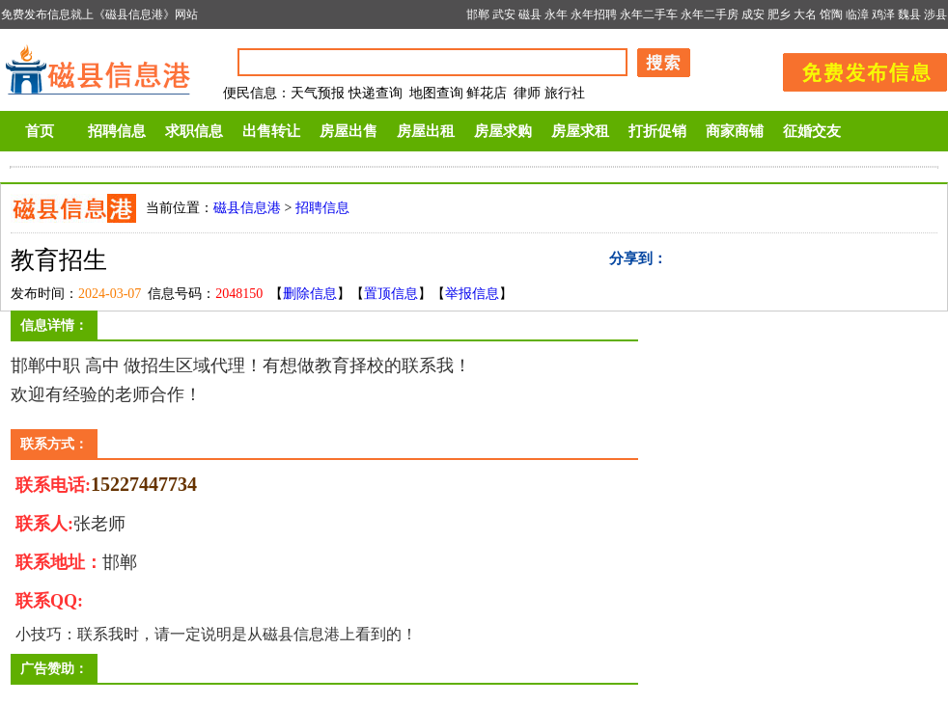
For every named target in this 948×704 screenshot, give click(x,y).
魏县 (909, 14)
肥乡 (779, 14)
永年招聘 (594, 14)
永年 (556, 14)
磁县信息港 (247, 208)
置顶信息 (391, 293)
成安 (753, 14)
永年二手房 (710, 14)
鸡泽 (883, 14)
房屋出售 (348, 131)
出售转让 (271, 131)
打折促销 (657, 131)
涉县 (935, 14)
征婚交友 (812, 131)
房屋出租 (426, 131)
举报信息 (472, 293)
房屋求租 (580, 131)
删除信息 (310, 293)
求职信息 (194, 131)
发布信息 (855, 69)
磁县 (530, 14)
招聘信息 (117, 131)
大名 (805, 14)
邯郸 (477, 14)
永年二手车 (649, 14)
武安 (504, 14)
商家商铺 (735, 131)
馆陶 (831, 14)
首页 (39, 131)
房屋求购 (503, 131)
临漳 (857, 14)
